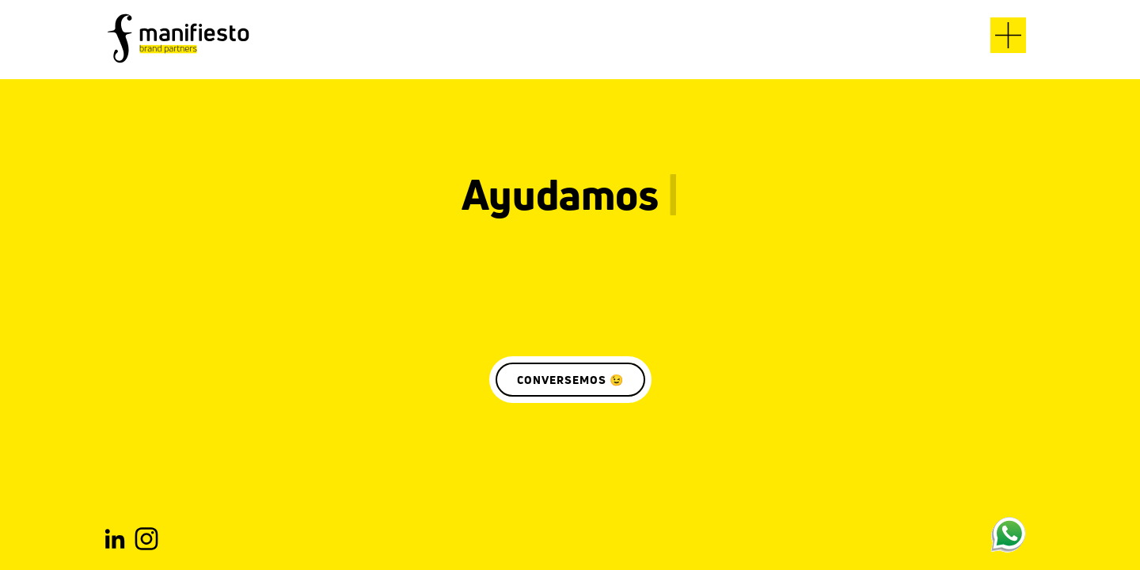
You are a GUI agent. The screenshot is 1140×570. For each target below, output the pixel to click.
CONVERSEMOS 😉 (570, 379)
